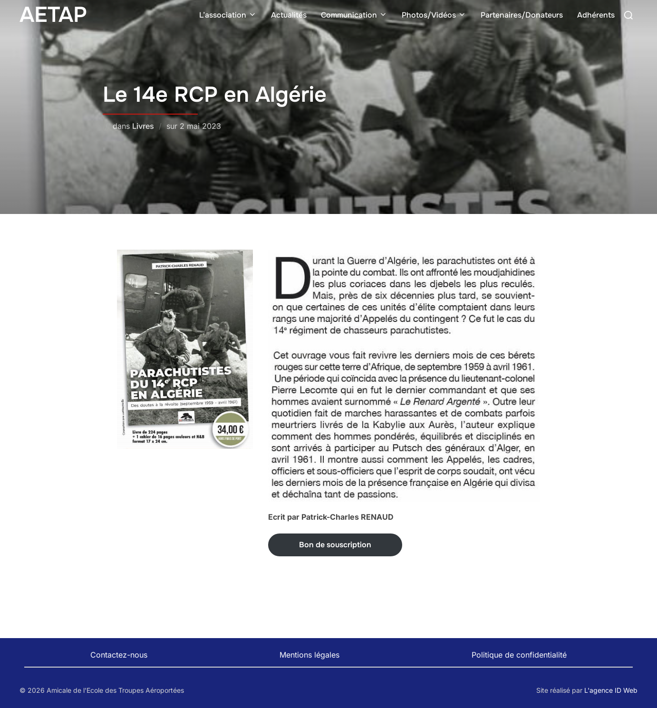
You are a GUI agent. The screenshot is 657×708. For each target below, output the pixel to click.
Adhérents (596, 15)
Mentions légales (309, 655)
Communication (354, 15)
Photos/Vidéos (434, 15)
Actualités (289, 15)
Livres (143, 126)
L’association (228, 15)
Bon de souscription (335, 545)
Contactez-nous (118, 655)
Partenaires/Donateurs (522, 15)
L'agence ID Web (611, 690)
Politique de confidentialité (519, 655)
